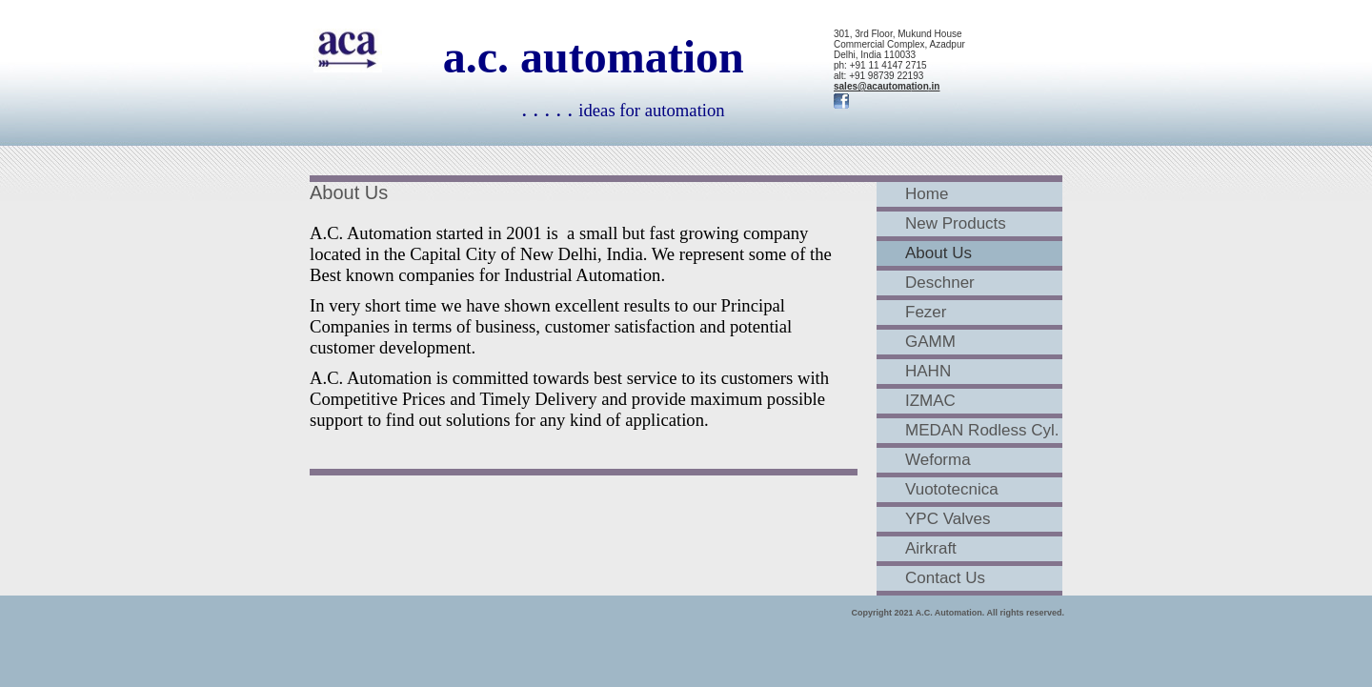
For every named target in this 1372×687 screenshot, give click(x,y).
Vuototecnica (952, 489)
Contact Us (945, 578)
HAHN (928, 371)
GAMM (930, 342)
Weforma (938, 460)
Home (926, 194)
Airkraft (931, 548)
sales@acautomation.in (886, 86)
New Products (955, 223)
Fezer (925, 312)
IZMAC (930, 401)
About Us (938, 253)
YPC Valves (947, 519)
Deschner (940, 282)
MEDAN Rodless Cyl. (982, 430)
